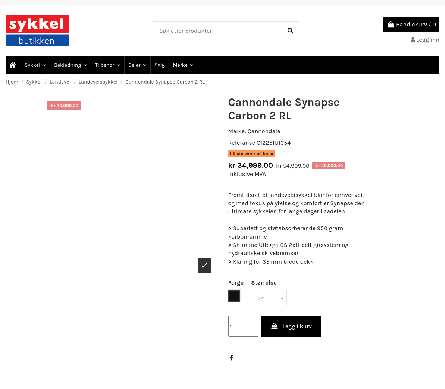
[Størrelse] (269, 297)
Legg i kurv (291, 326)
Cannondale (264, 131)
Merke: (237, 131)
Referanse (242, 142)
